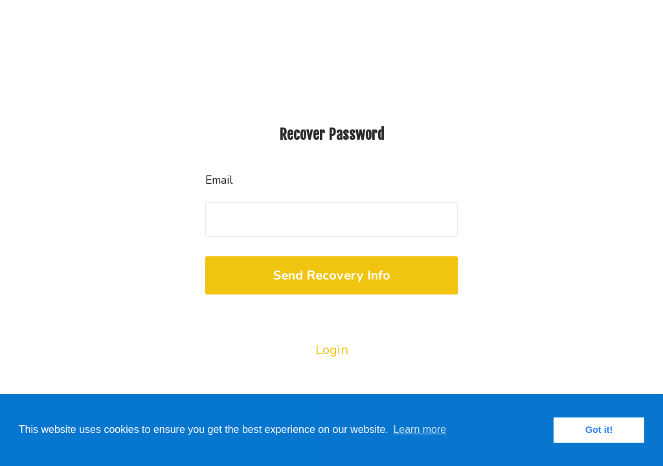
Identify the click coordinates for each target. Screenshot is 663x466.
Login (331, 350)
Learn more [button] (419, 429)
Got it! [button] (598, 430)
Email (219, 180)
